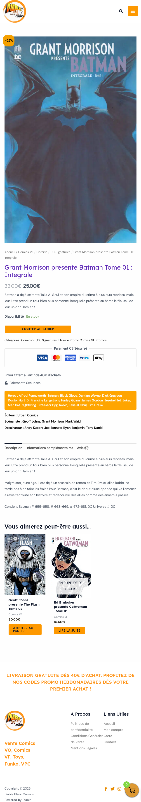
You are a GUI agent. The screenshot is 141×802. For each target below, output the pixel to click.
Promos (101, 340)
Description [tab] (13, 448)
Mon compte (113, 730)
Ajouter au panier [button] (23, 629)
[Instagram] (119, 789)
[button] (121, 11)
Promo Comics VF (82, 340)
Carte (108, 736)
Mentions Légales (84, 748)
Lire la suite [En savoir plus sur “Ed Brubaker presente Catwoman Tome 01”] (69, 630)
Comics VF (25, 252)
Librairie (41, 252)
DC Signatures (60, 252)
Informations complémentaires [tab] (49, 448)
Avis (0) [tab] (82, 448)
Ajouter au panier (37, 329)
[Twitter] (112, 789)
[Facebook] (106, 789)
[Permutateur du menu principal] (133, 11)
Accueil (10, 252)
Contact (110, 742)
